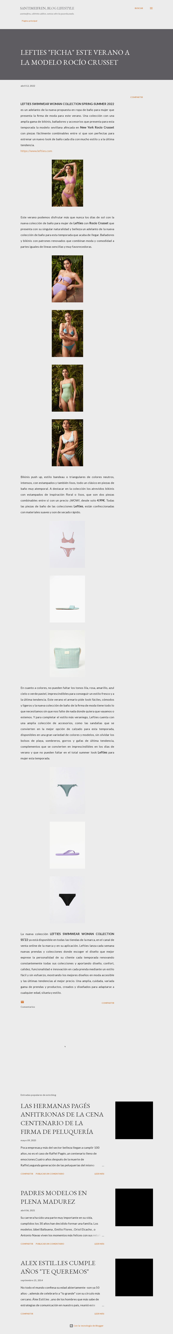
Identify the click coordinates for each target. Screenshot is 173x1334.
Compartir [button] (136, 97)
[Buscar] (139, 8)
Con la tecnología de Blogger (86, 1325)
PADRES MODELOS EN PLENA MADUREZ (54, 1197)
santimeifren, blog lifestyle (47, 8)
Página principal (29, 21)
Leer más (99, 1173)
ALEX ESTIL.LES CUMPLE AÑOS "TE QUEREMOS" (58, 1267)
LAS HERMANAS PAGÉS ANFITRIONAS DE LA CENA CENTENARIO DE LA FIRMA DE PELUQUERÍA (62, 1119)
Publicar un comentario (50, 1173)
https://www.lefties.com (36, 151)
